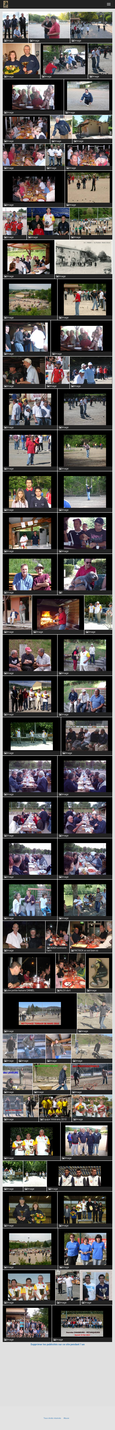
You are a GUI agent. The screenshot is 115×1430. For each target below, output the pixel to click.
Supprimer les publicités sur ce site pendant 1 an (58, 1344)
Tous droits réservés (52, 1418)
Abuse (66, 1418)
